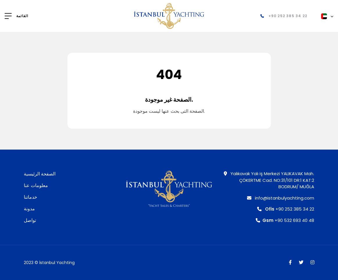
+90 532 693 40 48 (285, 220)
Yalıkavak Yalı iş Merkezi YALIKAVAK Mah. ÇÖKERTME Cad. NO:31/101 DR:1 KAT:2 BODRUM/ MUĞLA (269, 180)
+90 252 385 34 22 (285, 209)
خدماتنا (30, 197)
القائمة (22, 16)
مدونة (29, 208)
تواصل (30, 220)
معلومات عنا (36, 185)
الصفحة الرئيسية (40, 173)
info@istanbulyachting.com (280, 198)
